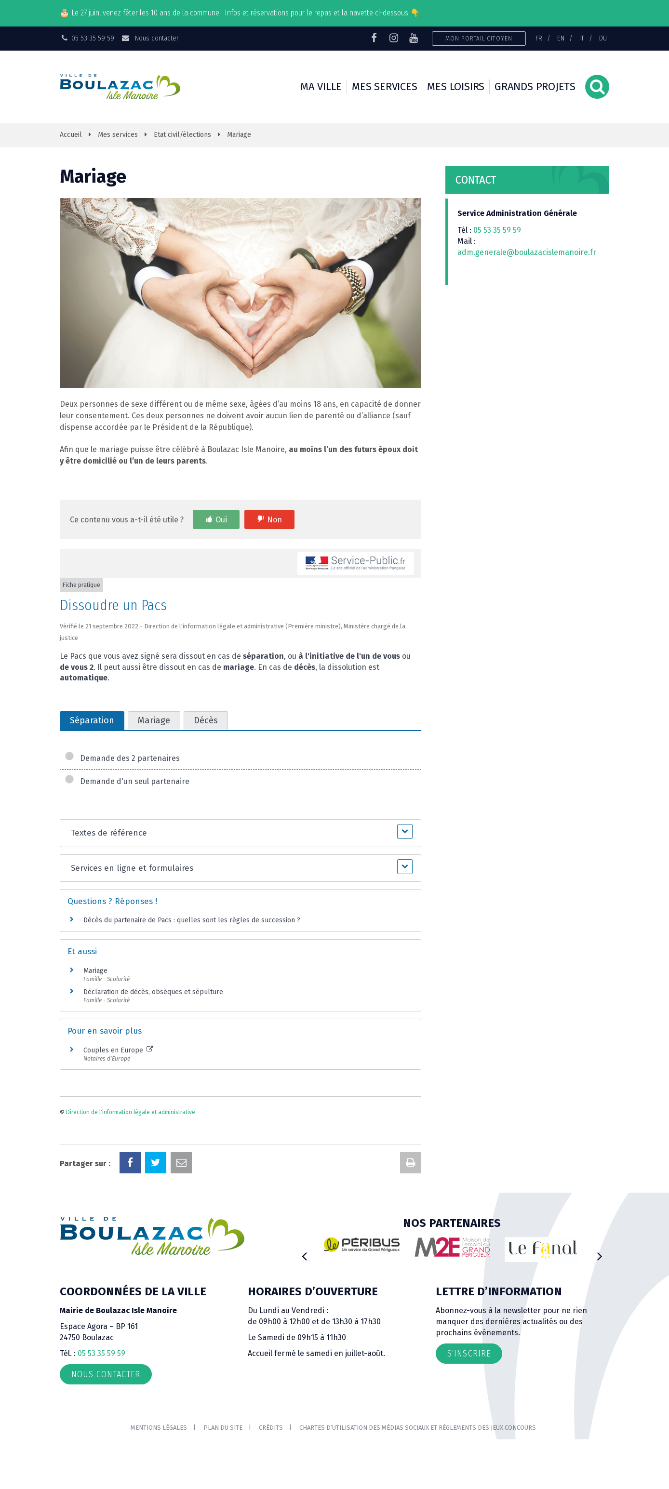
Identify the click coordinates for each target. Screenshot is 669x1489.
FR (538, 38)
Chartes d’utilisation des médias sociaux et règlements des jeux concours (417, 1427)
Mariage (95, 971)
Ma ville (321, 86)
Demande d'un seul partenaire (127, 781)
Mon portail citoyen (478, 38)
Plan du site (222, 1427)
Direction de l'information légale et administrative (130, 1112)
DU (603, 38)
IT (581, 38)
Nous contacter (149, 38)
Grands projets (535, 86)
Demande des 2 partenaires (122, 758)
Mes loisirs (455, 86)
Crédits (271, 1427)
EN (560, 38)
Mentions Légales (159, 1427)
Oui (221, 519)
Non (274, 519)
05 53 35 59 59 (497, 230)
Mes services (384, 86)
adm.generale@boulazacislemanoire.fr (526, 252)
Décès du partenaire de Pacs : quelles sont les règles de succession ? (191, 920)
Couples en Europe (118, 1050)
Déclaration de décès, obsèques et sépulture (153, 992)
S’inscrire (469, 1353)
